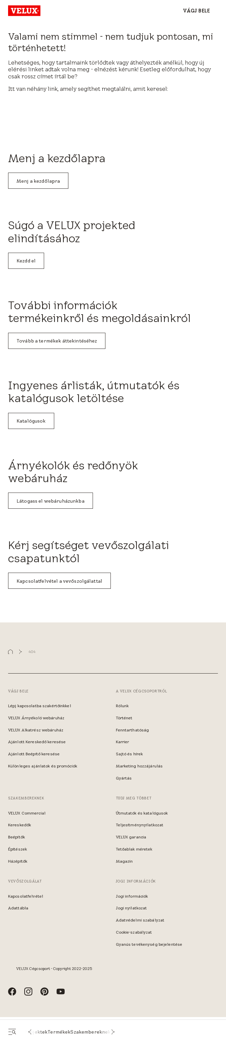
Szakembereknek (90, 1032)
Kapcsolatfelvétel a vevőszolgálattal (59, 581)
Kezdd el (26, 261)
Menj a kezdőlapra (38, 181)
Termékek (58, 1032)
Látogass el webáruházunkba (51, 501)
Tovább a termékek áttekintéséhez (57, 341)
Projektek (35, 1032)
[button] (29, 1032)
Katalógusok (31, 421)
